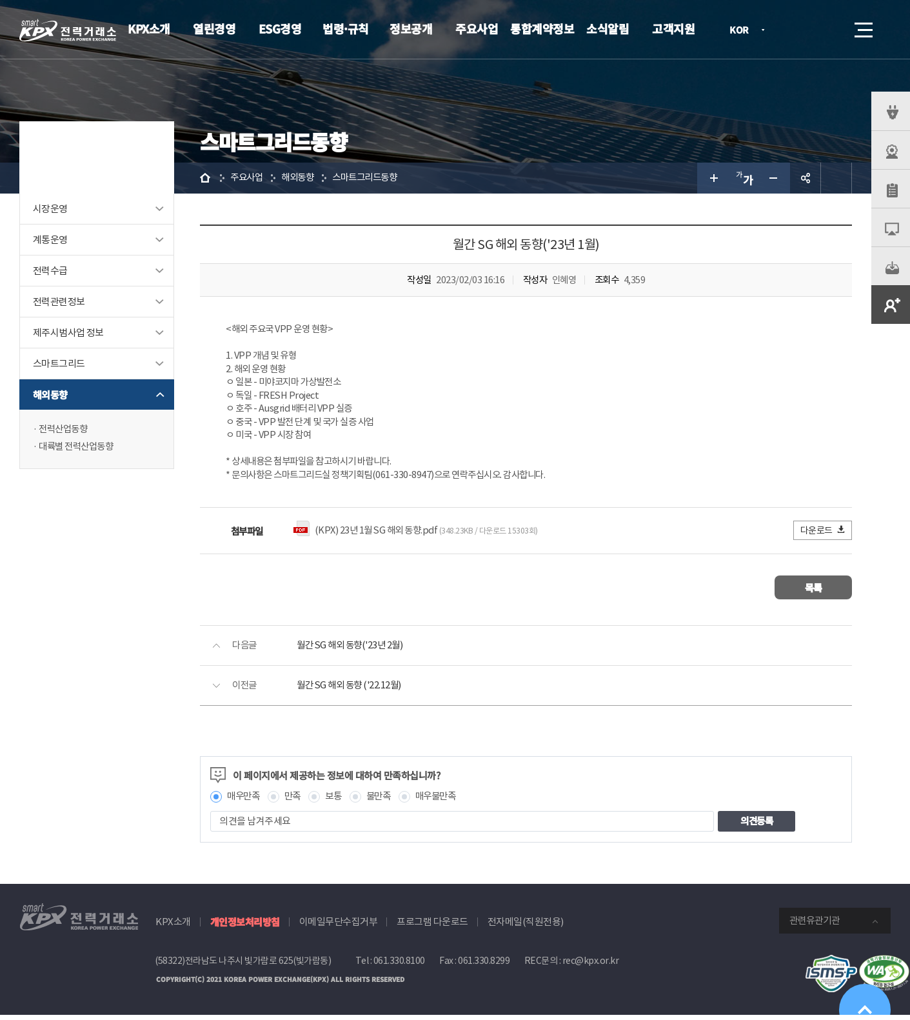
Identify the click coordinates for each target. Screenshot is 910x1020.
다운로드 (823, 534)
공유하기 (805, 178)
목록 (813, 592)
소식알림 (607, 28)
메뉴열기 (862, 26)
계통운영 (50, 240)
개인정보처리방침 (245, 926)
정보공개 (411, 28)
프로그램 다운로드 (432, 926)
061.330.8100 (399, 965)
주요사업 (476, 28)
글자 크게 (712, 178)
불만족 (384, 801)
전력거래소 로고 (67, 30)
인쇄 (836, 178)
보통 (337, 801)
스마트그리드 (58, 363)
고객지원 (673, 28)
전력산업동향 (65, 429)
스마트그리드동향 (372, 178)
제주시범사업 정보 (68, 332)
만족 (295, 801)
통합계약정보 (542, 28)
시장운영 (50, 209)
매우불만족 (444, 801)
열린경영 (214, 28)
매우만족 (244, 801)
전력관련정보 (58, 301)
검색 (827, 29)
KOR (742, 31)
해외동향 (50, 394)
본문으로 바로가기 (0, 0)
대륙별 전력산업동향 (79, 447)
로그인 (790, 29)
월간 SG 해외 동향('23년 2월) (353, 650)
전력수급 (50, 271)
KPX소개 (149, 28)
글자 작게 (774, 178)
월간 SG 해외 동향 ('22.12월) (352, 690)
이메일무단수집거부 (338, 926)
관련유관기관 (814, 925)
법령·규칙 (345, 28)
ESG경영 (280, 28)
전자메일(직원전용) (526, 926)
